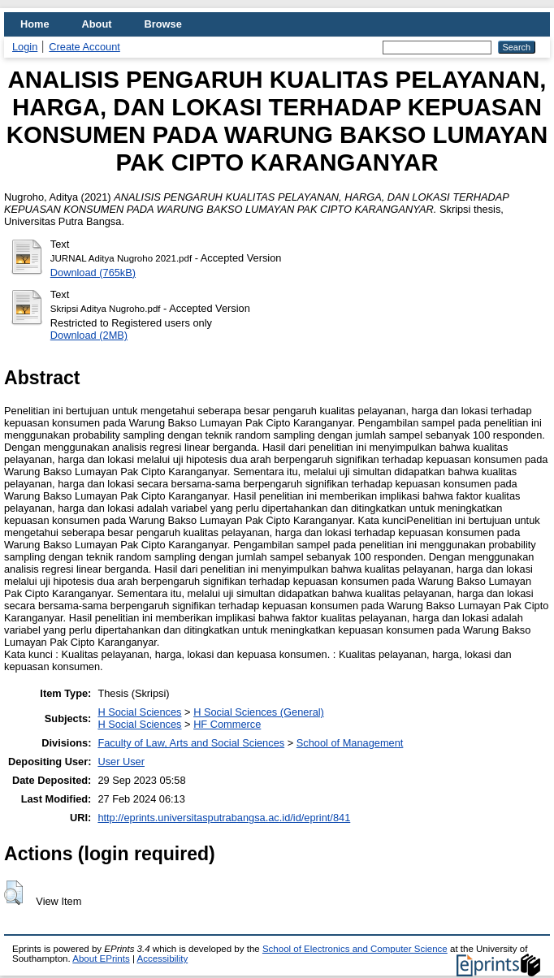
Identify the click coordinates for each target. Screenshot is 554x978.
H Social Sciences (139, 712)
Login (24, 47)
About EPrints (100, 958)
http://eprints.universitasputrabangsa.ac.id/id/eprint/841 (223, 817)
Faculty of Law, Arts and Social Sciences (190, 743)
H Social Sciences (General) (258, 712)
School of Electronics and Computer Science (355, 949)
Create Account (84, 47)
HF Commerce (227, 724)
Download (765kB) (93, 272)
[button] (13, 893)
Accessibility (162, 958)
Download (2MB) (89, 335)
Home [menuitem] (35, 24)
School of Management (350, 743)
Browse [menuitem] (163, 24)
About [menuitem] (97, 24)
